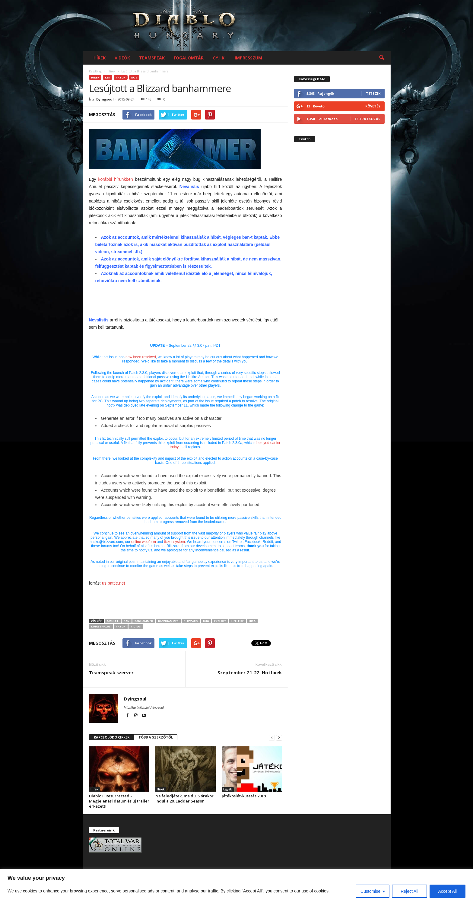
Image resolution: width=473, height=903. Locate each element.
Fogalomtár (189, 58)
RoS (134, 77)
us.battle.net (113, 583)
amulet (113, 621)
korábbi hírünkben (115, 179)
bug (206, 621)
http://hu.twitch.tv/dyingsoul (144, 707)
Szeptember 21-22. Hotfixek (249, 672)
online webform (143, 542)
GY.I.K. (219, 58)
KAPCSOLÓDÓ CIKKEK (111, 737)
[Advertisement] (185, 301)
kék (107, 77)
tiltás (136, 626)
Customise (370, 891)
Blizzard (191, 621)
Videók (122, 58)
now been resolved (140, 357)
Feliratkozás (367, 118)
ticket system (174, 542)
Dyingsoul (105, 99)
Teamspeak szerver (111, 672)
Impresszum (248, 58)
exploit (220, 621)
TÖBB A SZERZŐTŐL (155, 737)
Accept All (447, 891)
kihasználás (101, 626)
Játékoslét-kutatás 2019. (244, 796)
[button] (381, 58)
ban (126, 621)
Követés (372, 106)
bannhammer (168, 621)
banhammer (144, 621)
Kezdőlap (95, 71)
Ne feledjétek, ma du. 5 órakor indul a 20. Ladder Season (184, 798)
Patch (120, 77)
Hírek (100, 58)
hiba (252, 621)
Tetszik (373, 93)
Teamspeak (152, 58)
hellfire (237, 621)
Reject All (409, 891)
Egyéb (227, 789)
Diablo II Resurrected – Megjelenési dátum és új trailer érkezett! (119, 801)
